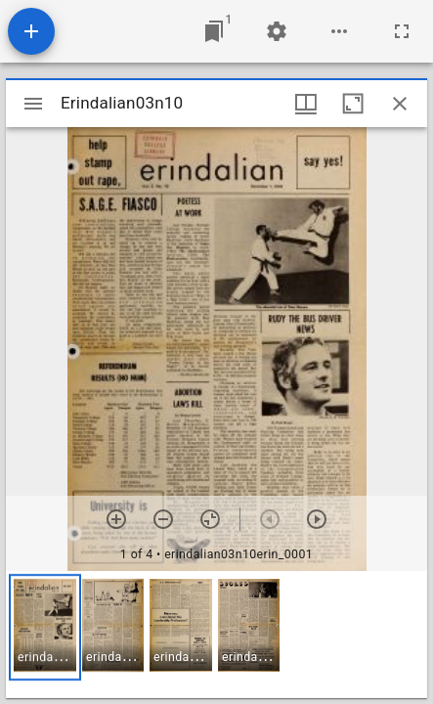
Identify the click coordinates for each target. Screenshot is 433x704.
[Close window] (399, 103)
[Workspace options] (339, 31)
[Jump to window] (214, 31)
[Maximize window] (352, 103)
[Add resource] (31, 31)
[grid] (216, 634)
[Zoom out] (163, 519)
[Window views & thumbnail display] (305, 103)
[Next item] (316, 519)
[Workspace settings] (276, 31)
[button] (45, 627)
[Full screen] (401, 31)
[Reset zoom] (210, 519)
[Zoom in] (116, 519)
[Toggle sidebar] (33, 103)
